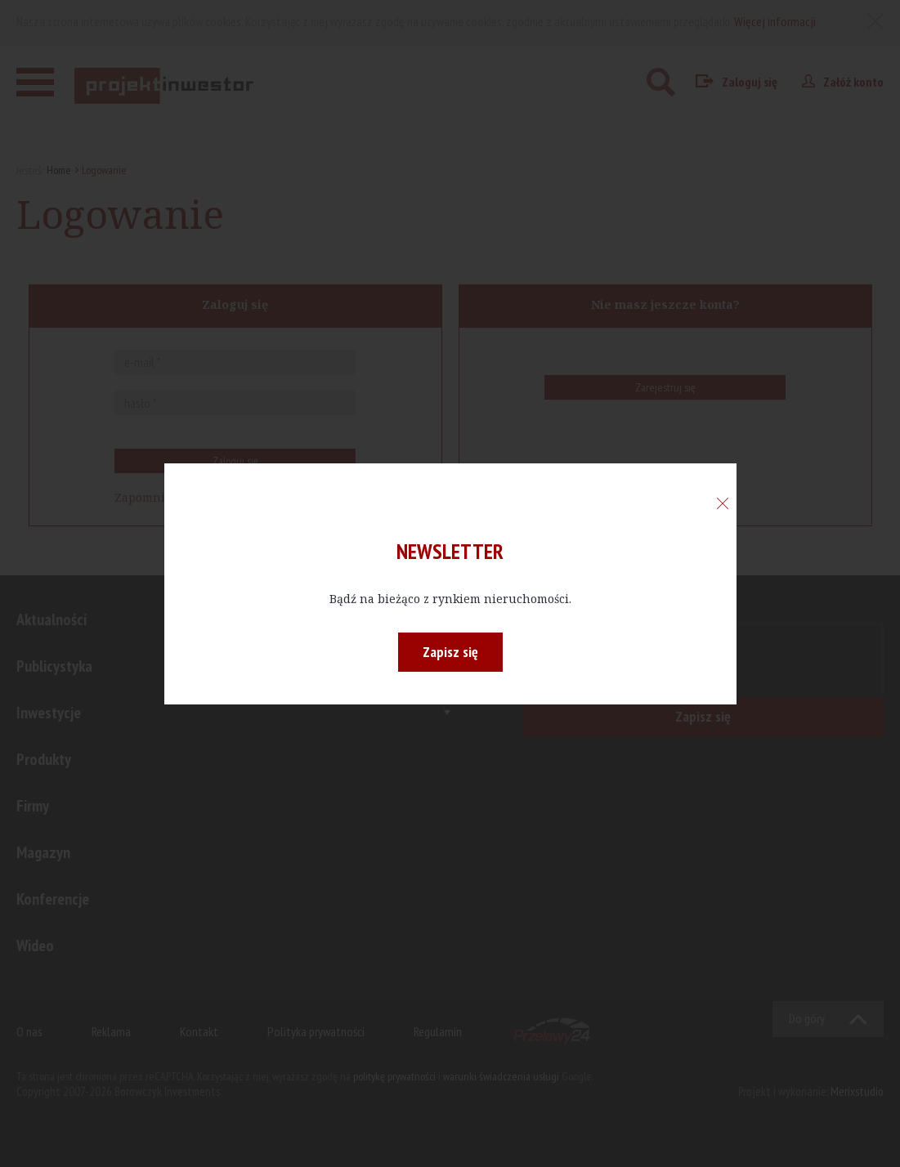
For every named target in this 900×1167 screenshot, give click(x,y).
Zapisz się (450, 651)
